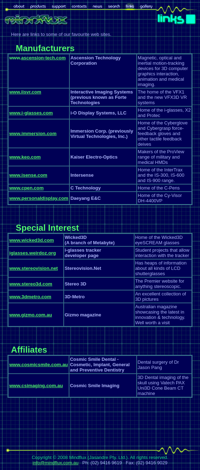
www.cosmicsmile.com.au (38, 364)
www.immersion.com (33, 133)
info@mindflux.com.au (56, 462)
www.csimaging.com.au (36, 385)
